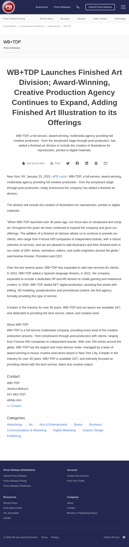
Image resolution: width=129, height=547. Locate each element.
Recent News (10, 503)
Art (31, 424)
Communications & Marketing (32, 26)
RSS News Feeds (12, 508)
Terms (44, 537)
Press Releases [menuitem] (62, 7)
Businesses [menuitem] (42, 7)
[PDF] (96, 163)
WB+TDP (67, 26)
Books (78, 424)
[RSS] (52, 163)
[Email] (105, 163)
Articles (7, 518)
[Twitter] (68, 163)
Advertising (14, 424)
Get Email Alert (36, 163)
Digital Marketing (64, 430)
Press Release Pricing (15, 481)
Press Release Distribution (17, 486)
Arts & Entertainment (53, 424)
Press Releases (9, 26)
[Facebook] (77, 163)
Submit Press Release (100, 7)
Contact (14, 405)
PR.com (59, 176)
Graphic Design (53, 26)
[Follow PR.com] (123, 537)
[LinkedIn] (87, 163)
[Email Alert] (24, 163)
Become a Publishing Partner (82, 513)
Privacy (55, 537)
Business (95, 424)
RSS (57, 163)
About (70, 503)
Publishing (14, 436)
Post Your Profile (75, 481)
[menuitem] (77, 7)
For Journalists (11, 513)
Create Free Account (78, 475)
